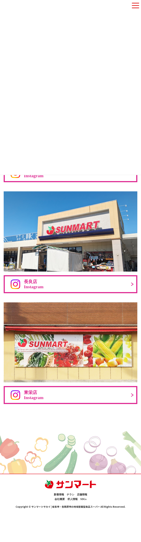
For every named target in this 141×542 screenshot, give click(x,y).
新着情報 (59, 494)
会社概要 (60, 499)
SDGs (83, 499)
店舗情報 (82, 494)
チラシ (70, 494)
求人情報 (72, 499)
